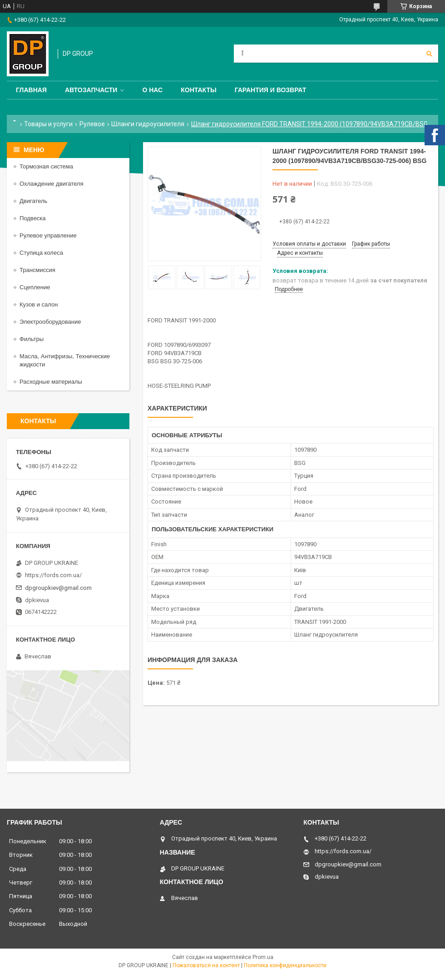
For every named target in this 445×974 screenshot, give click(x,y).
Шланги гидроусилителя (147, 124)
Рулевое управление (48, 235)
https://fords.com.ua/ (53, 575)
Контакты (198, 90)
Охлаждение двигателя (51, 183)
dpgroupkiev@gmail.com (58, 587)
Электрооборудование (50, 321)
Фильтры (32, 339)
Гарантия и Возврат (271, 90)
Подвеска (33, 218)
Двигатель (33, 201)
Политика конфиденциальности (285, 965)
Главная (31, 90)
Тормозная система (46, 166)
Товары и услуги (48, 124)
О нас (152, 90)
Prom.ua (262, 957)
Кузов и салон (39, 304)
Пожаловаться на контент (206, 965)
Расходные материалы (51, 381)
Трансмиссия (37, 270)
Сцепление (35, 287)
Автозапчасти (91, 90)
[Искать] (429, 53)
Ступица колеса (41, 252)
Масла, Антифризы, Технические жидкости (65, 360)
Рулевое (92, 124)
